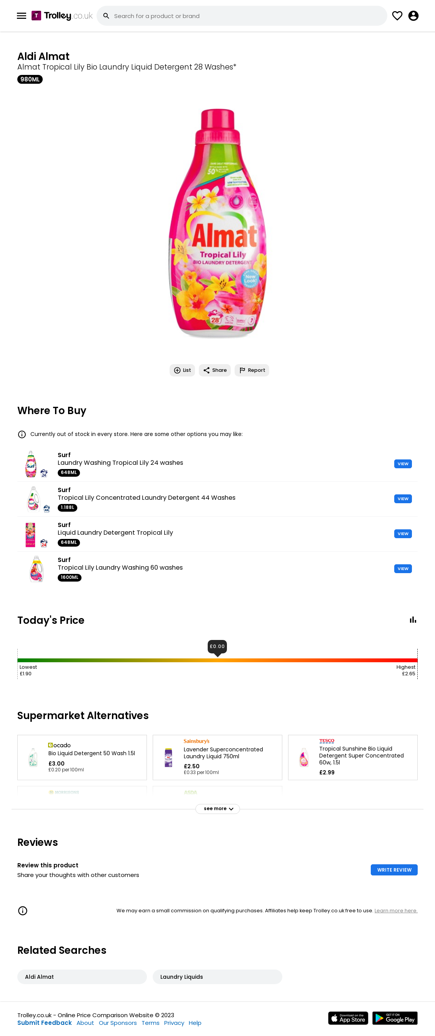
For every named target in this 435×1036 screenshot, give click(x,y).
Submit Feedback (44, 1023)
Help (195, 1023)
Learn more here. (396, 910)
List (182, 370)
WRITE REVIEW (394, 870)
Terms (151, 1023)
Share (215, 370)
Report (251, 370)
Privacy (174, 1023)
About (85, 1023)
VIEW (403, 464)
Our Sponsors (118, 1023)
